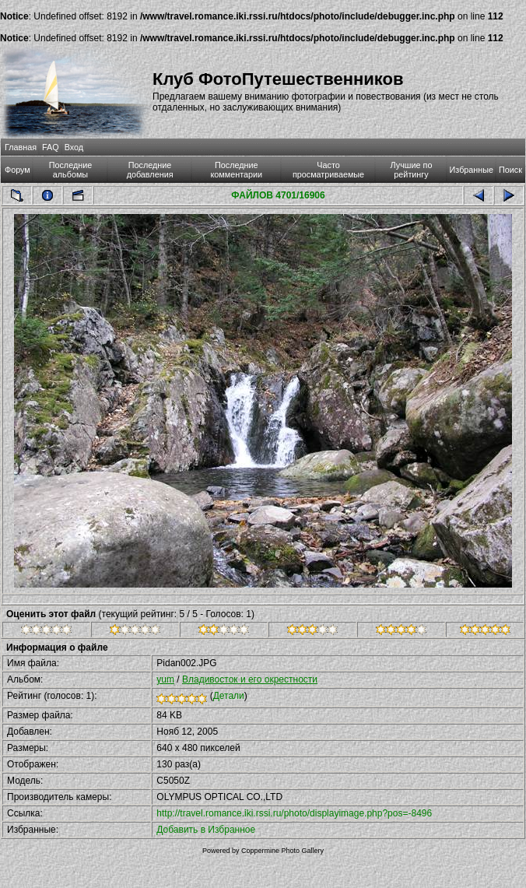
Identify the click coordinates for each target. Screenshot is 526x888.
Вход (74, 147)
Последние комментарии (236, 169)
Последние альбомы (71, 169)
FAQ (50, 147)
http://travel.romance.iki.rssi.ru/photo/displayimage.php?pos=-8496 (294, 813)
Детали (228, 695)
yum (165, 679)
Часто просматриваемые (328, 169)
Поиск (510, 169)
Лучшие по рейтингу (412, 169)
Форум (17, 169)
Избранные (471, 169)
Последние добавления (150, 169)
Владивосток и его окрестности (249, 679)
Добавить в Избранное (205, 829)
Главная (21, 147)
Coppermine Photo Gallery (282, 851)
